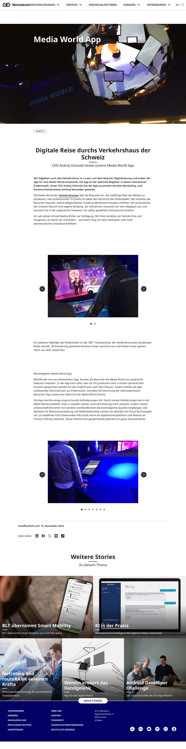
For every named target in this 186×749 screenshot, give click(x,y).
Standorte (57, 720)
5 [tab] (97, 509)
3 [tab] (89, 509)
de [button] (177, 4)
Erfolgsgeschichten (19, 724)
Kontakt (56, 715)
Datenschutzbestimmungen (67, 724)
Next (144, 289)
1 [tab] (91, 324)
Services (72, 4)
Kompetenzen (15, 729)
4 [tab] (93, 509)
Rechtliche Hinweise (63, 729)
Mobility (40, 131)
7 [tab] (104, 509)
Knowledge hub (17, 720)
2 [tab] (95, 324)
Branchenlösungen (41, 4)
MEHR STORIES (93, 700)
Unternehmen (156, 4)
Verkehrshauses (69, 195)
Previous (42, 289)
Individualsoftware (103, 4)
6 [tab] (100, 509)
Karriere (129, 4)
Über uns (56, 710)
